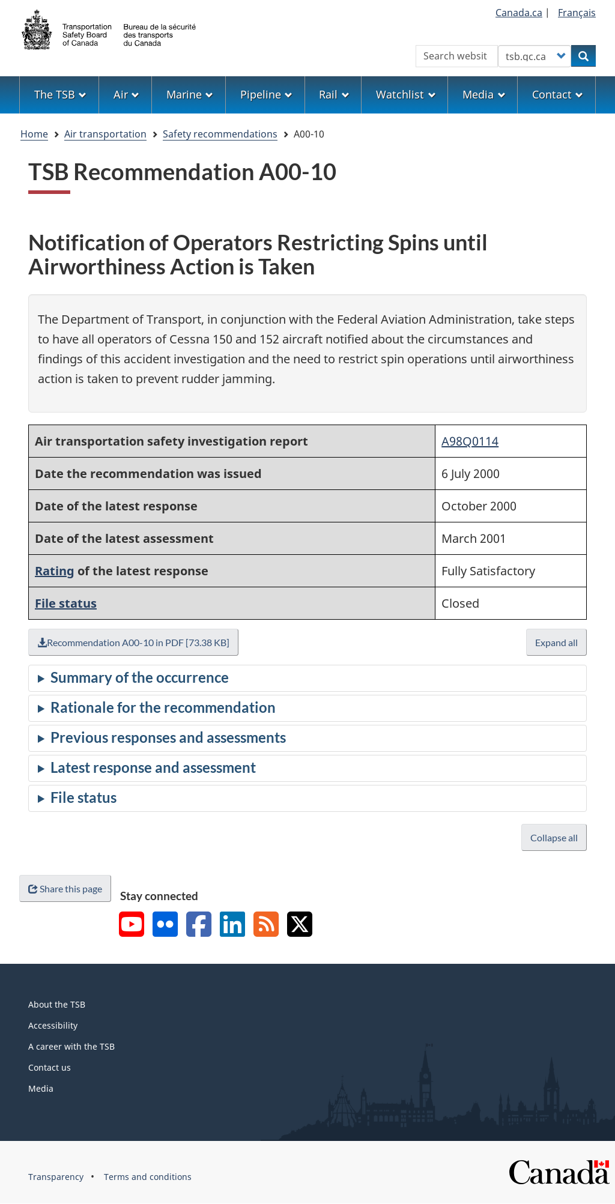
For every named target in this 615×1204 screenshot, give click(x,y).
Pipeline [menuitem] (266, 94)
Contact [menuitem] (557, 94)
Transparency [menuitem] (55, 1176)
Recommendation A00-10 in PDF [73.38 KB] (133, 642)
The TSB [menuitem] (60, 94)
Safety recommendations (220, 134)
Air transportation (105, 134)
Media (40, 1088)
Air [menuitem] (126, 94)
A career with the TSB (71, 1046)
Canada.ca (518, 12)
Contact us (49, 1067)
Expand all (556, 642)
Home (34, 134)
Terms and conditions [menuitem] (148, 1176)
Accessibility (52, 1025)
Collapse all (554, 837)
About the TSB (56, 1004)
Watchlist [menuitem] (405, 94)
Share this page (65, 888)
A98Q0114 (469, 441)
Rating (54, 571)
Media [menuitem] (483, 94)
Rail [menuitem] (334, 94)
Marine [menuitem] (189, 94)
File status (66, 603)
